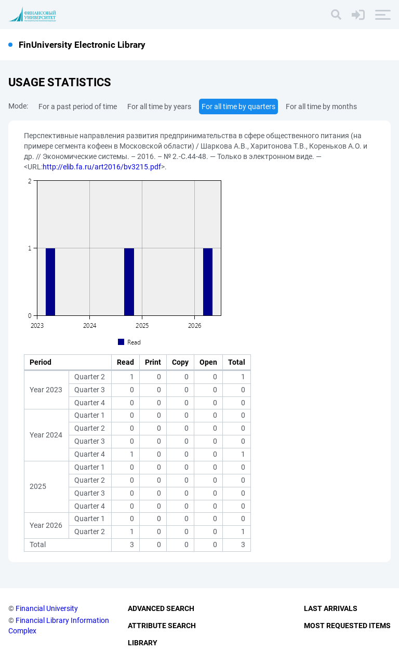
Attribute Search (162, 625)
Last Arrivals (330, 608)
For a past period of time (77, 106)
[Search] (336, 14)
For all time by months (321, 106)
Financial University (47, 608)
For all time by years (159, 106)
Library (142, 643)
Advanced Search (161, 608)
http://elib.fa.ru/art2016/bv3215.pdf (102, 167)
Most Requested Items (347, 625)
